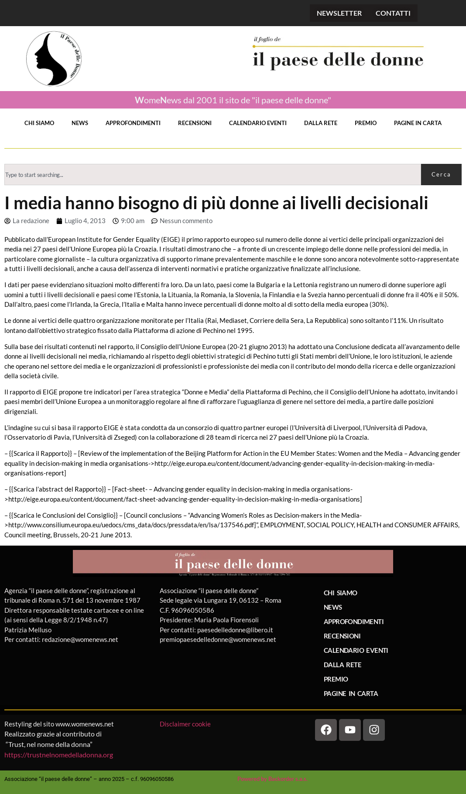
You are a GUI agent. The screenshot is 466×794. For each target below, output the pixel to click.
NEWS (80, 122)
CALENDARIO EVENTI (258, 122)
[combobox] (212, 174)
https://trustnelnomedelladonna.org (58, 754)
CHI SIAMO (39, 122)
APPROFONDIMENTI (133, 122)
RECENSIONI (195, 122)
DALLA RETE (320, 122)
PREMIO (366, 122)
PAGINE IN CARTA (418, 122)
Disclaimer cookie (186, 724)
